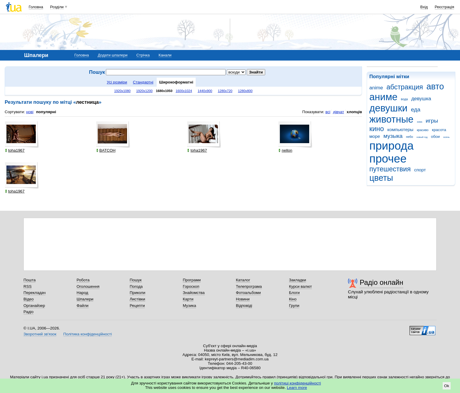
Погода (136, 286)
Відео (28, 299)
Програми (192, 280)
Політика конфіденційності (87, 334)
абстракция (404, 87)
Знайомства (194, 292)
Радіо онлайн (381, 282)
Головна (36, 7)
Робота (83, 280)
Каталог (243, 280)
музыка (392, 136)
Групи (294, 305)
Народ (82, 292)
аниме (383, 96)
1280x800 (245, 91)
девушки (388, 108)
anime (376, 88)
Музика (189, 305)
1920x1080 (122, 91)
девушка (421, 98)
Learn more (297, 387)
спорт (420, 169)
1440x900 (205, 91)
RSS (27, 286)
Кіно (293, 299)
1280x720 (225, 91)
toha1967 (15, 150)
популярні (46, 112)
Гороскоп (191, 286)
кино (376, 129)
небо (409, 136)
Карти (188, 299)
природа (391, 145)
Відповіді (244, 305)
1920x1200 (144, 91)
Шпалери (85, 299)
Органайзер (34, 305)
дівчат (338, 112)
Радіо (28, 312)
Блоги (294, 292)
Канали (165, 55)
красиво (423, 130)
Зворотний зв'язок (39, 334)
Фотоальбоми (248, 292)
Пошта (29, 280)
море (374, 136)
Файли (83, 305)
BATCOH (106, 150)
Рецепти (137, 305)
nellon (285, 150)
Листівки (137, 299)
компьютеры (400, 129)
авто (435, 86)
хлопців (354, 112)
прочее (388, 158)
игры (432, 121)
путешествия (390, 169)
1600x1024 (184, 91)
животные (391, 119)
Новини (243, 299)
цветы (381, 178)
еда (415, 109)
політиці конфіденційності (297, 383)
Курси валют (300, 286)
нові (29, 112)
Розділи (57, 7)
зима (419, 122)
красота (439, 130)
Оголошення (88, 286)
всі (327, 112)
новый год (422, 137)
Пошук (136, 280)
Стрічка (143, 55)
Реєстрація (444, 7)
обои (435, 136)
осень (446, 137)
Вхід (424, 7)
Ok (446, 386)
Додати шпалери (112, 55)
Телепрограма (249, 286)
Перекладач (34, 292)
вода (404, 99)
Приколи (137, 292)
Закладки (297, 280)
